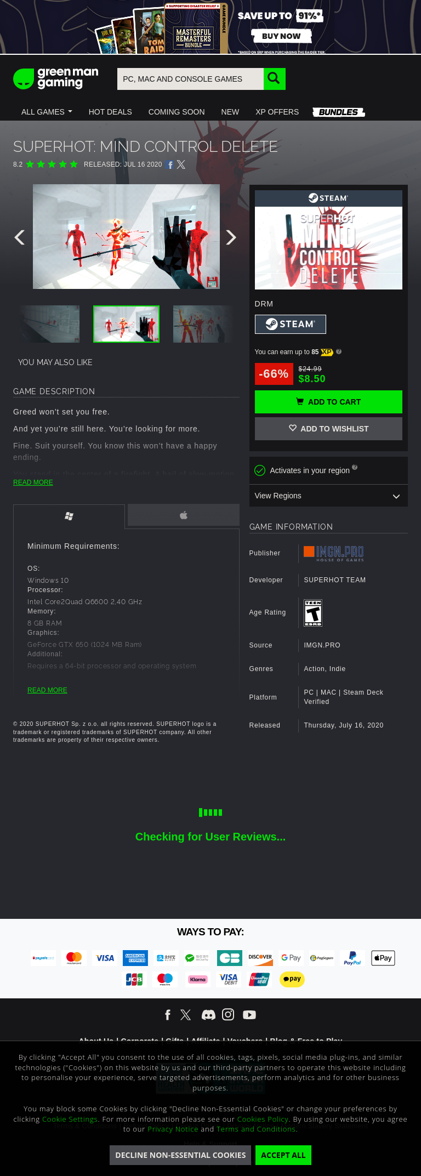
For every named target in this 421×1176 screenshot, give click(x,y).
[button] (47, 112)
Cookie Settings (70, 1119)
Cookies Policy (263, 1119)
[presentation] (21, 240)
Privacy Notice (172, 1129)
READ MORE (33, 482)
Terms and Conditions (256, 1129)
